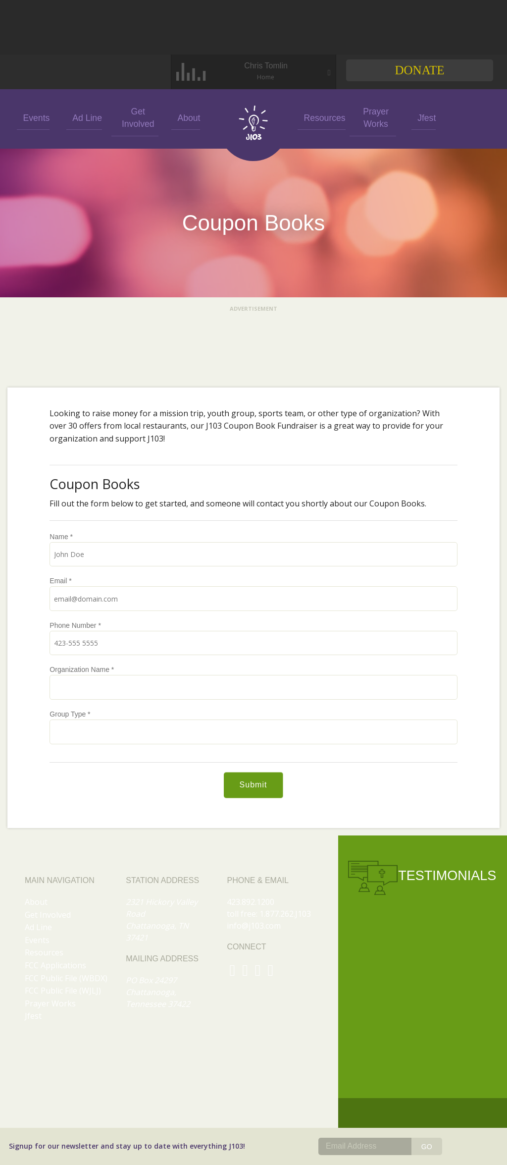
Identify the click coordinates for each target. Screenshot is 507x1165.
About (185, 117)
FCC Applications (55, 965)
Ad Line (84, 117)
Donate (419, 70)
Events (33, 117)
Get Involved (135, 117)
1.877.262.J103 (285, 913)
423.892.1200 (250, 901)
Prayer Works (372, 117)
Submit (253, 784)
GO (426, 1147)
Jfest (422, 117)
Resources (321, 117)
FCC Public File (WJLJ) (63, 990)
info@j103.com (254, 925)
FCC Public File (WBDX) (66, 978)
